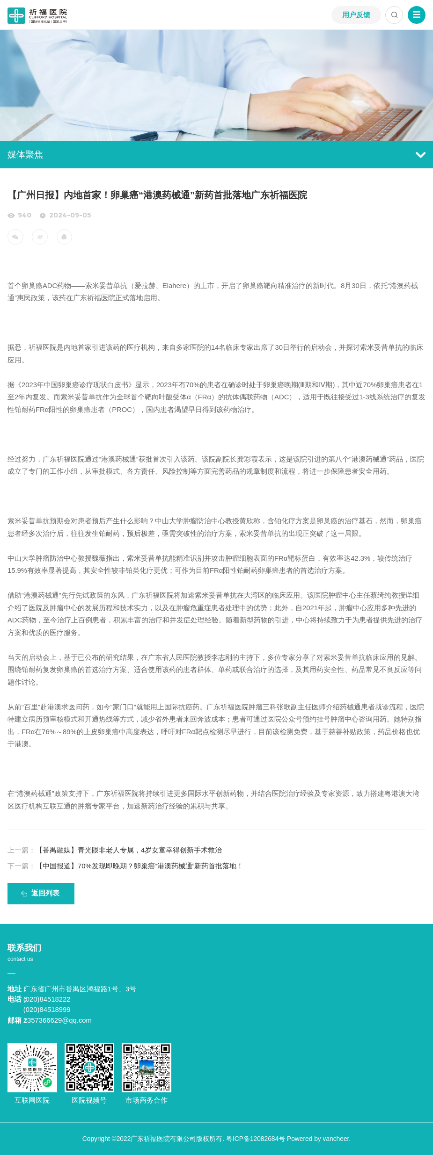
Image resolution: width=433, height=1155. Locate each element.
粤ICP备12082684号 (255, 1138)
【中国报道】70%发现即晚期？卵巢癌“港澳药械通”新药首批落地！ (125, 866)
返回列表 (45, 893)
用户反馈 (356, 15)
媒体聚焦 (216, 154)
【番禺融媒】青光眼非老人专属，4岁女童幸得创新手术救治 (114, 850)
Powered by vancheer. (319, 1138)
